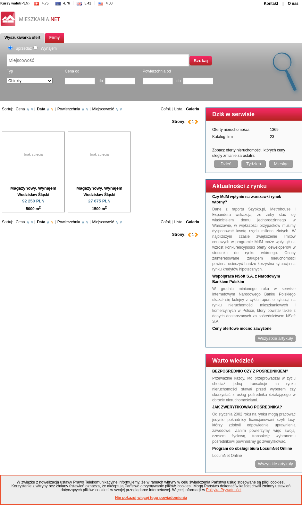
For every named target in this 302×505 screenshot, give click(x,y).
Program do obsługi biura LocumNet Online (252, 448)
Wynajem (45, 48)
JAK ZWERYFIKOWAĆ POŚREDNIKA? (247, 407)
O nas (293, 3)
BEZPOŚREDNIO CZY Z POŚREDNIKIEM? (250, 371)
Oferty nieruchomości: (231, 129)
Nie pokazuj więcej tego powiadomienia (151, 497)
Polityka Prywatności (223, 490)
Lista (178, 109)
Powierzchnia (68, 109)
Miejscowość (103, 109)
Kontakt (271, 3)
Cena (20, 109)
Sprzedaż (20, 48)
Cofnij (166, 109)
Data (41, 109)
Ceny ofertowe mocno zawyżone (242, 328)
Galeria (192, 109)
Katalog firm (222, 136)
